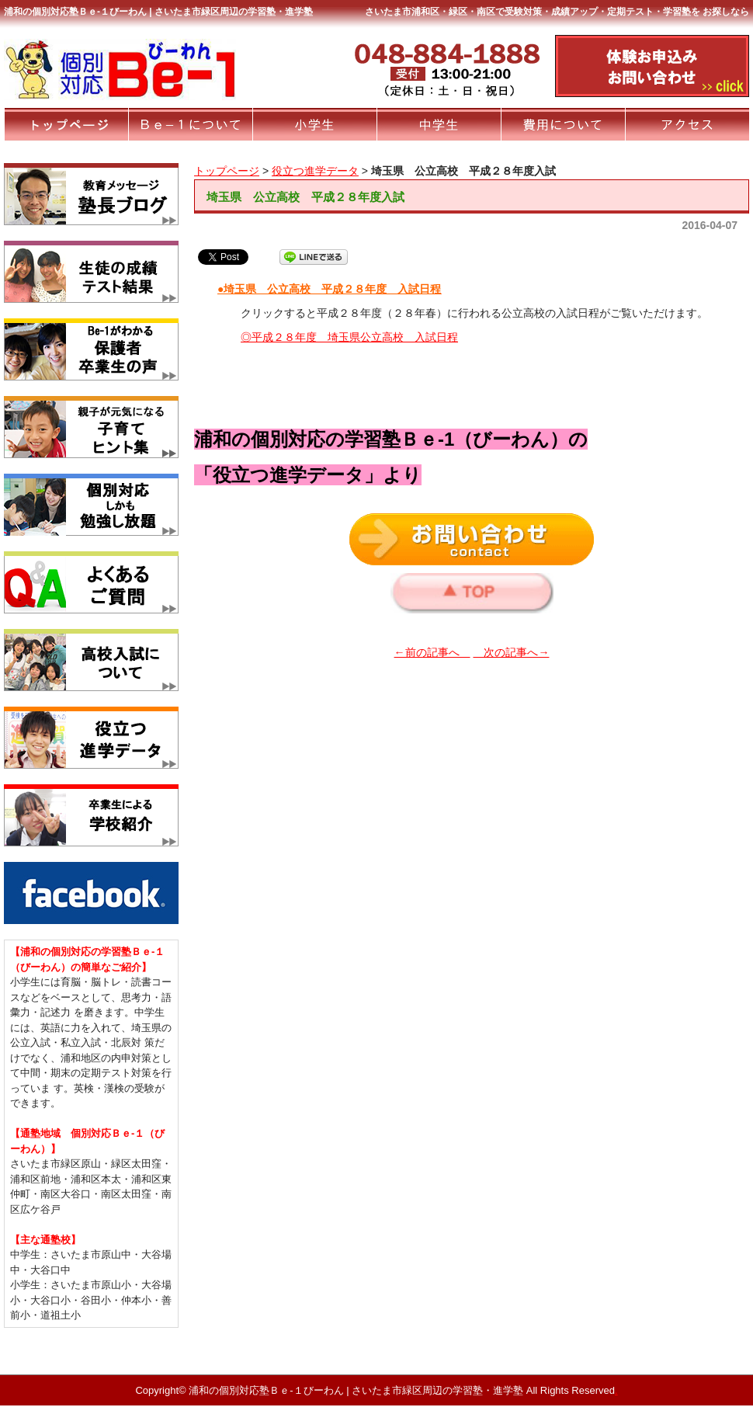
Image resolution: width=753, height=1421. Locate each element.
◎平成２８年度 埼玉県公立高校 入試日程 (349, 337)
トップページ (226, 171)
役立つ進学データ (315, 171)
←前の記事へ (432, 652)
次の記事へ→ (511, 652)
